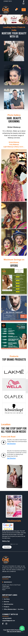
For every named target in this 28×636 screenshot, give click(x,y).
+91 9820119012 (6, 618)
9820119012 (8, 1)
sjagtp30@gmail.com (8, 620)
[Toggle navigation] (24, 9)
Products (5, 606)
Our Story (6, 599)
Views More (7, 547)
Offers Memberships (9, 609)
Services (5, 601)
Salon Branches (7, 604)
